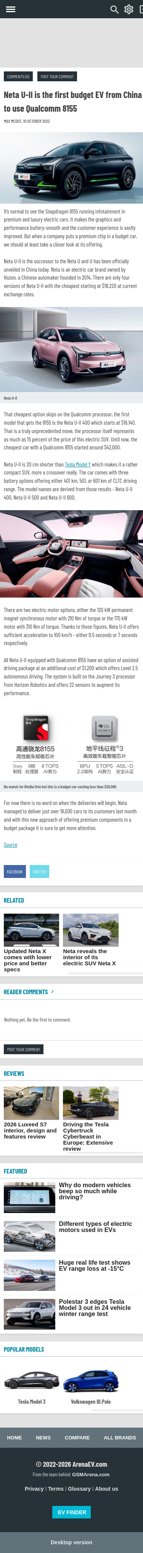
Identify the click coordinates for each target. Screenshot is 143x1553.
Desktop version (71, 1542)
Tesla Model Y (78, 464)
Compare (77, 1438)
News (43, 1438)
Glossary (79, 1489)
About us (106, 1489)
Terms (56, 1489)
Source (10, 844)
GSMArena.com (90, 1474)
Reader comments (30, 991)
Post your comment (57, 76)
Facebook (15, 871)
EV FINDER (72, 1512)
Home (14, 1438)
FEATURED (15, 1171)
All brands (120, 1438)
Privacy (34, 1489)
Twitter (40, 871)
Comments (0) (18, 76)
